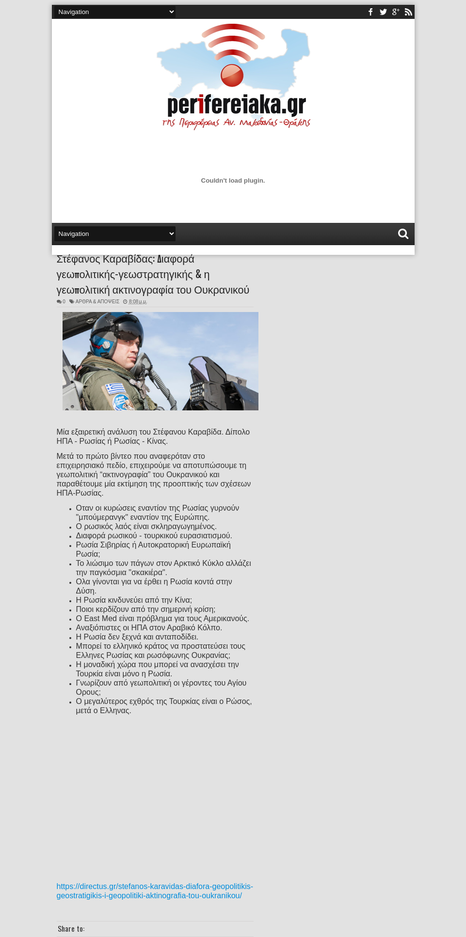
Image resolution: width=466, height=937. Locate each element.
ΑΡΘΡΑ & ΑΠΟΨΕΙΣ (98, 301)
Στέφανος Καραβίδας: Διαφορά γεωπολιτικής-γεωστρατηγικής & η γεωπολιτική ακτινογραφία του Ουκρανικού (153, 273)
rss (408, 12)
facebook (370, 12)
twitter (383, 12)
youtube (395, 12)
